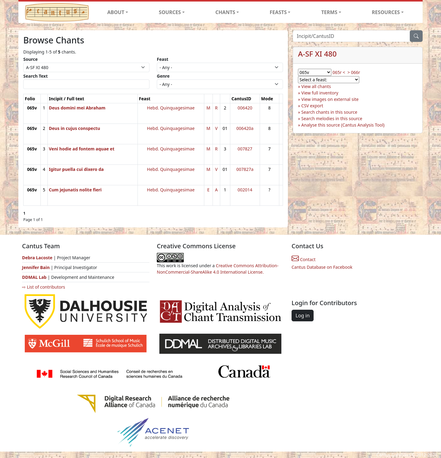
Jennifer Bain (36, 267)
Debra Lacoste (37, 257)
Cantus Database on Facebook (322, 267)
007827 (245, 149)
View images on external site (330, 99)
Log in (303, 315)
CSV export (312, 106)
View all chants (316, 86)
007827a (245, 169)
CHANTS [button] (225, 12)
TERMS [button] (329, 12)
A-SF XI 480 (317, 54)
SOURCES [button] (170, 12)
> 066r (353, 72)
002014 (245, 190)
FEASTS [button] (278, 12)
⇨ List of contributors (43, 287)
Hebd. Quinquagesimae (171, 108)
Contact (303, 259)
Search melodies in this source (331, 118)
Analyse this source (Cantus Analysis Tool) (343, 125)
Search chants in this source (329, 112)
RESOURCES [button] (386, 12)
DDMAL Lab (34, 277)
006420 (245, 108)
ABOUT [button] (115, 12)
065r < (339, 72)
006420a (245, 128)
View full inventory (319, 93)
